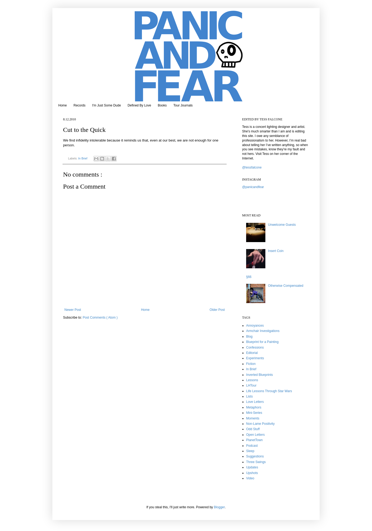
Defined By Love (139, 105)
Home (62, 105)
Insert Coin (276, 251)
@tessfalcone (252, 167)
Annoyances (255, 325)
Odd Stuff (252, 429)
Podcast (252, 446)
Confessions (255, 347)
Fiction (250, 364)
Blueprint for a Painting (262, 342)
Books (162, 105)
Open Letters (255, 435)
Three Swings (256, 462)
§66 (248, 277)
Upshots (252, 473)
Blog (249, 336)
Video (250, 478)
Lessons (252, 380)
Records (79, 105)
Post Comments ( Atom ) (100, 317)
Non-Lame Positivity (260, 424)
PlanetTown (254, 440)
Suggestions (255, 456)
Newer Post (72, 310)
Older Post (217, 310)
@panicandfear (253, 187)
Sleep (250, 451)
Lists (249, 396)
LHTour (251, 385)
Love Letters (255, 402)
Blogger (219, 507)
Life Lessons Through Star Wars (269, 391)
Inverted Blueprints (259, 375)
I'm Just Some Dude (106, 105)
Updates (252, 467)
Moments (252, 418)
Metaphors (253, 407)
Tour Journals (183, 105)
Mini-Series (254, 413)
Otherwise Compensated (285, 286)
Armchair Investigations (263, 331)
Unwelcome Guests (282, 225)
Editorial (252, 353)
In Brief (83, 158)
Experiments (255, 358)
